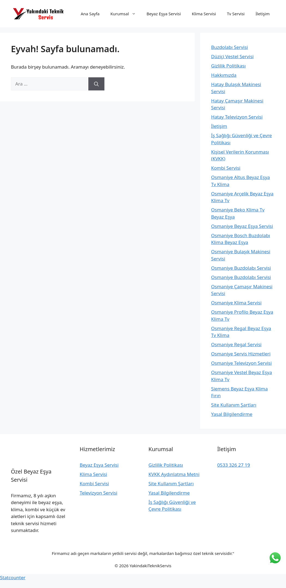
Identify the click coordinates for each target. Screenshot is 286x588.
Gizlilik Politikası (228, 66)
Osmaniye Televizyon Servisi (241, 363)
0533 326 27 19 (233, 465)
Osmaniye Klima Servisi (236, 302)
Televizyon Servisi (98, 493)
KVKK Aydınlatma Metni (174, 474)
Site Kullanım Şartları (233, 405)
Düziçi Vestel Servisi (232, 56)
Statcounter (12, 577)
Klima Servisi (204, 13)
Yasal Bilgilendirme (231, 414)
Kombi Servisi (225, 168)
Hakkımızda (223, 75)
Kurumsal (125, 13)
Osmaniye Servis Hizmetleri (240, 354)
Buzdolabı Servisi (229, 47)
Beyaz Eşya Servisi (164, 13)
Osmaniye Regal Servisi (236, 344)
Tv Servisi (236, 13)
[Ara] (96, 83)
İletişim (262, 13)
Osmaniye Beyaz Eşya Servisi (242, 226)
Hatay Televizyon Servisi (237, 117)
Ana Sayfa (90, 13)
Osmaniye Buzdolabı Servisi (241, 268)
